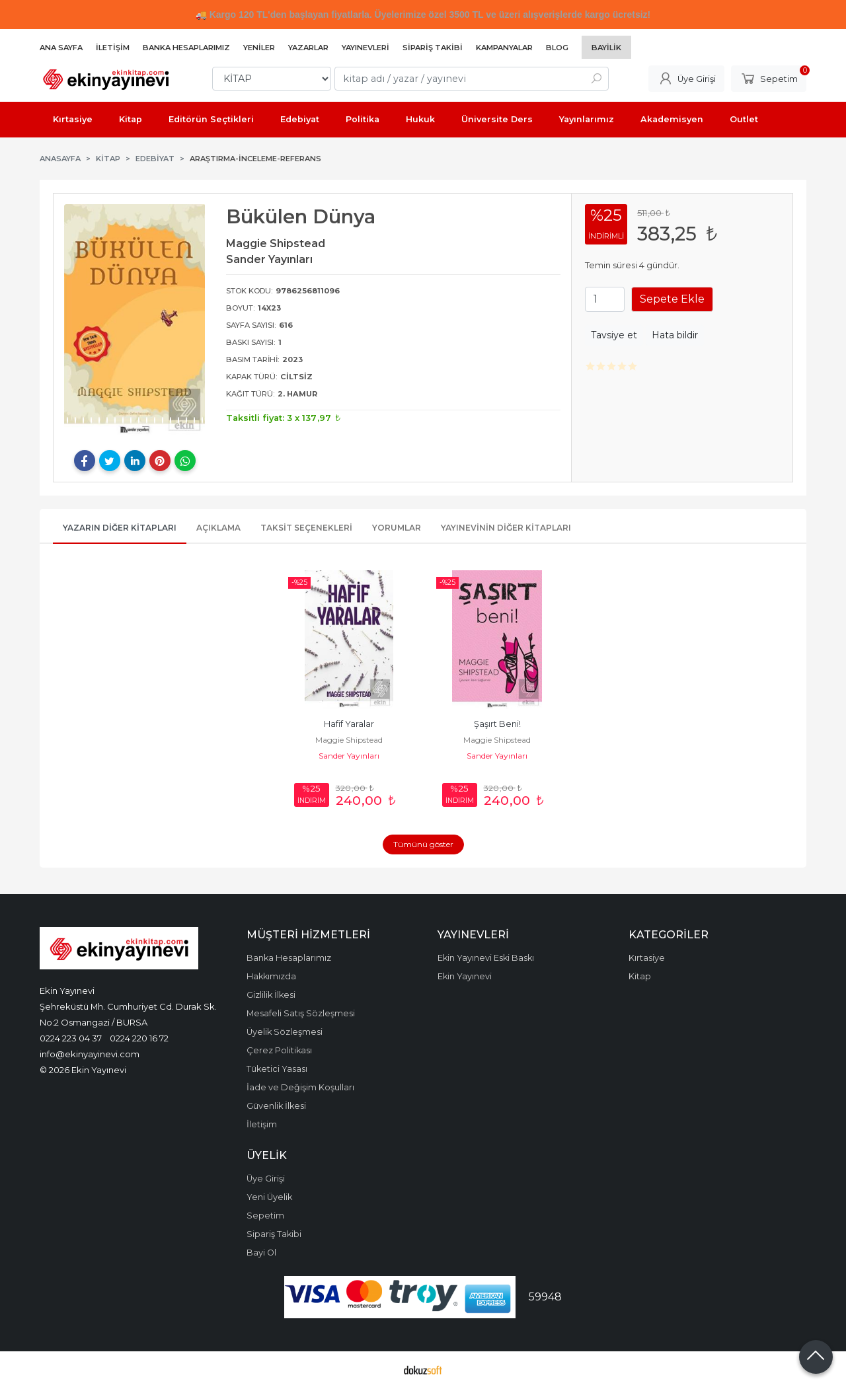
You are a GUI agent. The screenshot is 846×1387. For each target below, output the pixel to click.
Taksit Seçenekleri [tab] (306, 528)
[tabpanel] (135, 320)
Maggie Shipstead (349, 740)
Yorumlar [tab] (396, 528)
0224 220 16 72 (139, 1038)
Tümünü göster (423, 844)
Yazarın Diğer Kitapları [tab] (119, 528)
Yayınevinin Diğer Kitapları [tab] (506, 528)
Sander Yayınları (349, 756)
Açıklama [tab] (218, 528)
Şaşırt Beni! (497, 724)
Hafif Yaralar (349, 724)
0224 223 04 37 (71, 1038)
